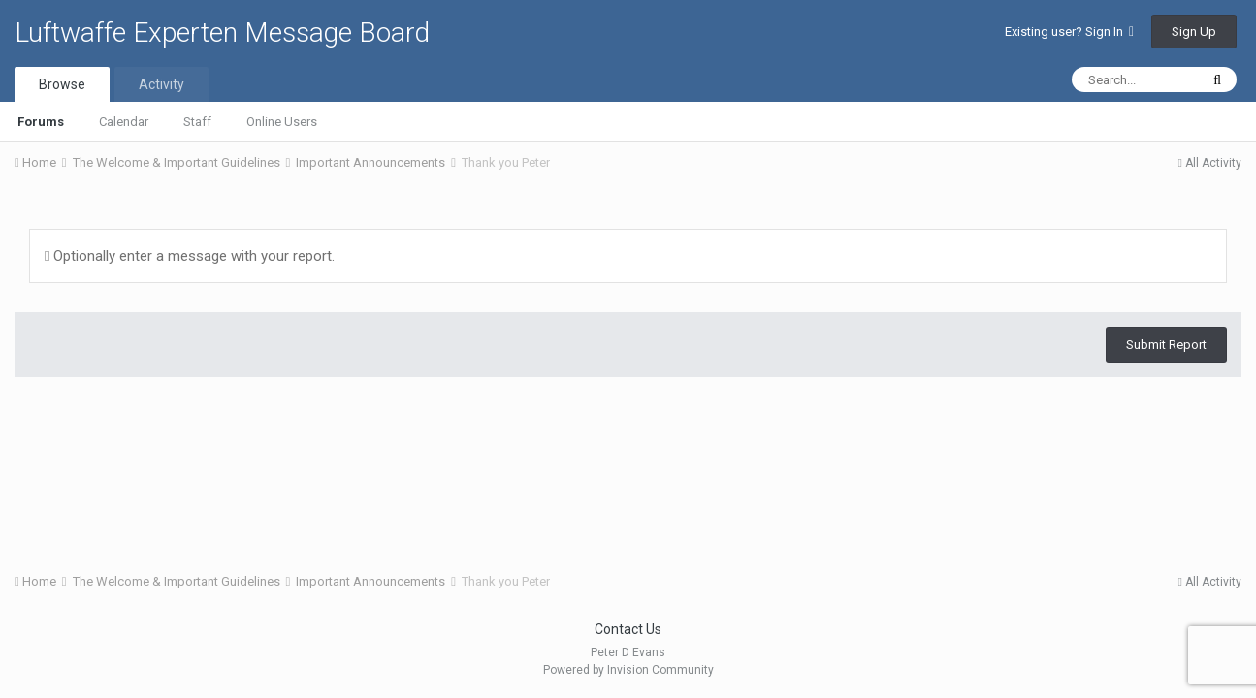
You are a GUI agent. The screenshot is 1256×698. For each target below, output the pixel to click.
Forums (40, 121)
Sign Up (1194, 31)
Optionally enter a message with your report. (190, 256)
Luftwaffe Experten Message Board (222, 32)
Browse (62, 84)
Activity (161, 84)
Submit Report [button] (1166, 344)
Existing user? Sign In (1069, 31)
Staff (197, 121)
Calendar (123, 121)
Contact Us (628, 629)
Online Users (281, 121)
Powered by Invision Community (628, 670)
